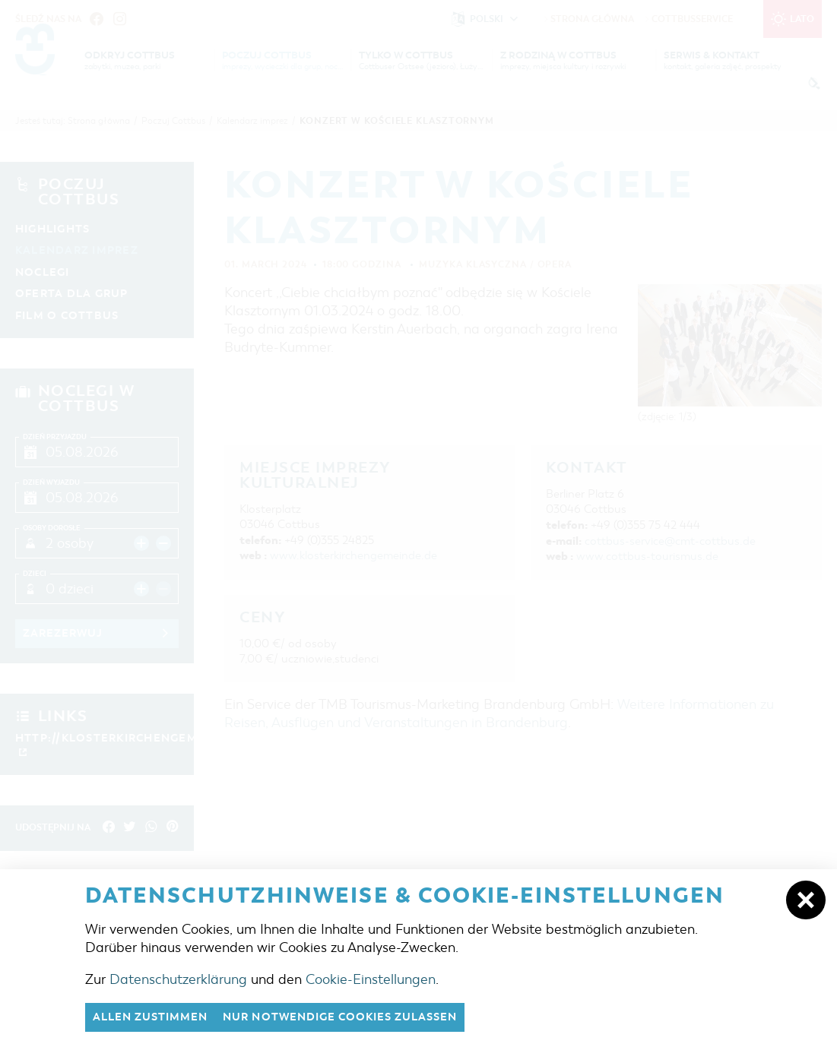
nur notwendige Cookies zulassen (358, 1016)
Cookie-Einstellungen (371, 978)
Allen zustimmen (155, 1016)
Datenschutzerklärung (178, 978)
